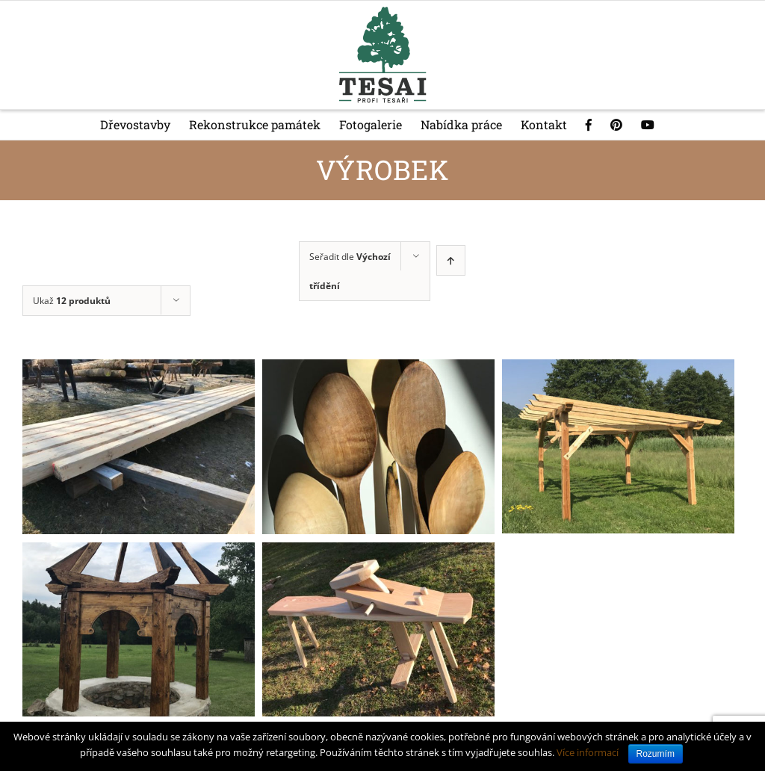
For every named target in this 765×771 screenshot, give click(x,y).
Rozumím (656, 754)
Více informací (588, 752)
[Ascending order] (450, 260)
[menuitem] (144, 125)
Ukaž (72, 300)
